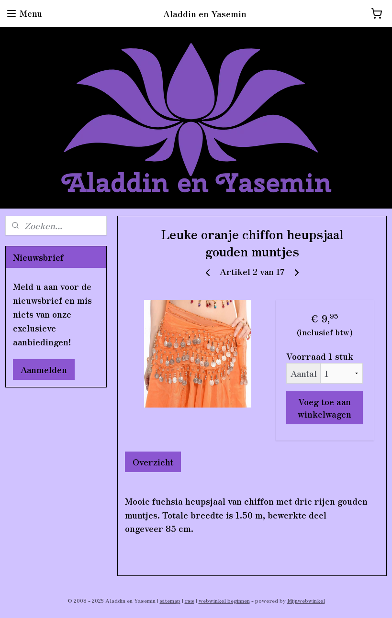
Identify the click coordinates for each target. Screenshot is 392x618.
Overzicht (153, 461)
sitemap (170, 600)
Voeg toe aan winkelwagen (324, 407)
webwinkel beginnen (224, 600)
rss (189, 600)
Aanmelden (44, 369)
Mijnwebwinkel (306, 600)
